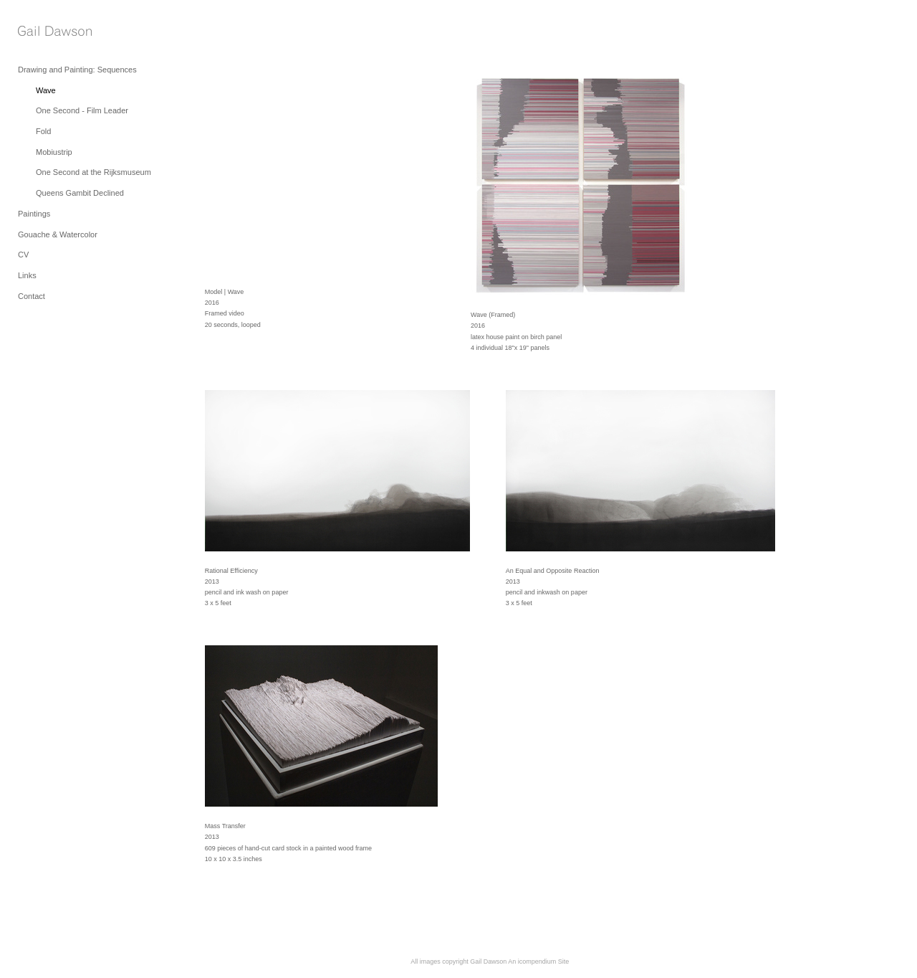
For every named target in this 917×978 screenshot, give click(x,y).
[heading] (54, 32)
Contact (31, 296)
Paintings (34, 213)
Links (27, 275)
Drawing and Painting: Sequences (77, 69)
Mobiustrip (54, 152)
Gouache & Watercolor (57, 234)
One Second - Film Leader (82, 110)
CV (23, 254)
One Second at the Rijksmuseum (93, 172)
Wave (46, 90)
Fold (43, 131)
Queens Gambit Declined (80, 193)
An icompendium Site (538, 961)
